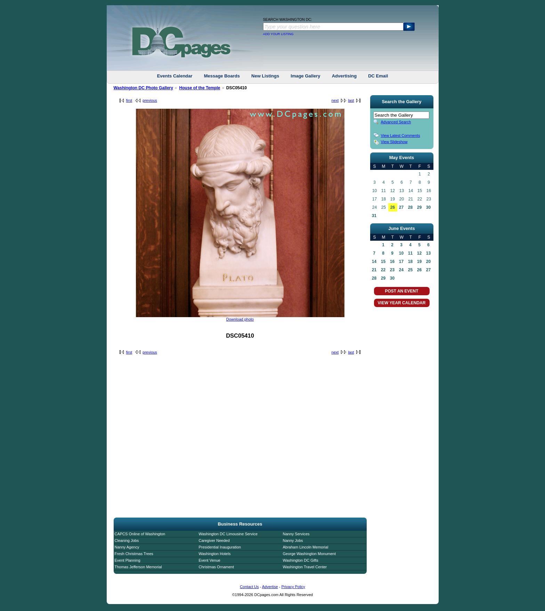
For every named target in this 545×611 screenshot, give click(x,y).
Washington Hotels (215, 554)
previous (150, 100)
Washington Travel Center (305, 567)
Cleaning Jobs (127, 540)
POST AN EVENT (401, 291)
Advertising (344, 76)
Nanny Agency (127, 547)
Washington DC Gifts (300, 560)
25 (410, 269)
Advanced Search (396, 122)
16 (392, 261)
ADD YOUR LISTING (278, 34)
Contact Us (249, 587)
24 (401, 269)
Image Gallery (305, 76)
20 (428, 261)
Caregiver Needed (214, 540)
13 (428, 253)
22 (383, 269)
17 (401, 261)
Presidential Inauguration (220, 547)
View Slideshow (394, 142)
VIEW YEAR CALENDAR (402, 302)
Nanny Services (296, 534)
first (129, 100)
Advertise (270, 587)
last (351, 100)
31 (374, 215)
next (335, 100)
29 (419, 207)
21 (374, 269)
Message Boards (222, 76)
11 (410, 253)
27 (401, 207)
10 (401, 253)
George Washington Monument (309, 554)
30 (428, 207)
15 (383, 261)
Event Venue (209, 560)
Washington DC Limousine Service (228, 534)
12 (419, 253)
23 (392, 269)
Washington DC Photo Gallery (143, 87)
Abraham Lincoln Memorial (305, 547)
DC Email (378, 76)
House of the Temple (199, 87)
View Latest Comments (400, 135)
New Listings (265, 76)
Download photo (240, 319)
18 (410, 261)
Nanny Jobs (293, 540)
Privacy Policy (293, 587)
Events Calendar (175, 76)
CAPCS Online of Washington (140, 534)
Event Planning (127, 560)
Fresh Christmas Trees (134, 554)
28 (410, 207)
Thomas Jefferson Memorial (138, 567)
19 (419, 261)
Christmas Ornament (216, 567)
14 (374, 261)
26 (392, 207)
